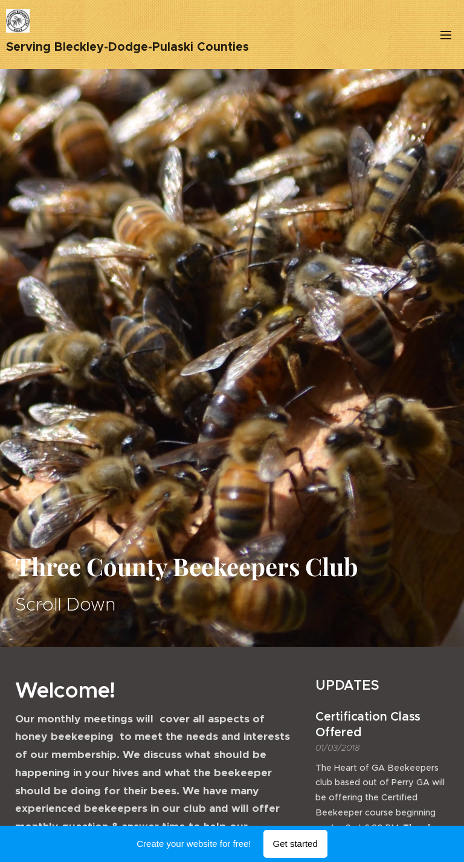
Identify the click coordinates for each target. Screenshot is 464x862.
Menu (445, 35)
